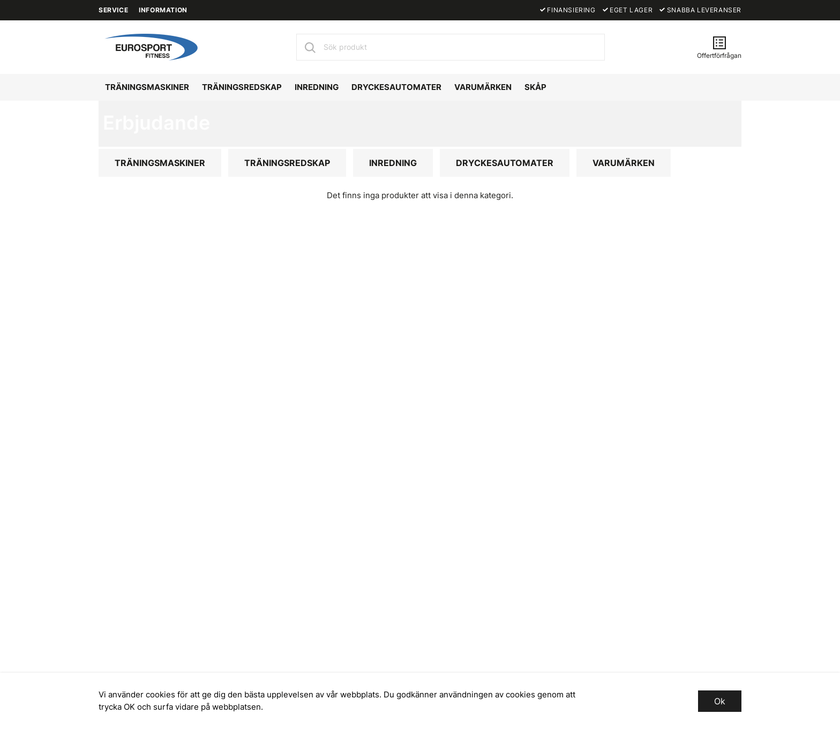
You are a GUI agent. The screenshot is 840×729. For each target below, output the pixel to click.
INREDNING (317, 87)
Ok (719, 701)
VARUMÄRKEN (483, 87)
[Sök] (309, 47)
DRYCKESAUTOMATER (396, 87)
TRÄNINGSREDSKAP (242, 87)
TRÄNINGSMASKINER (147, 87)
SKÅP (535, 87)
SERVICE (113, 10)
